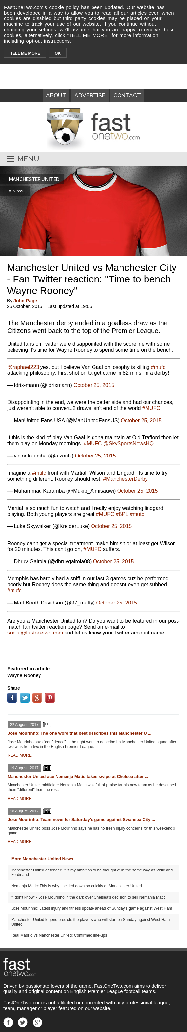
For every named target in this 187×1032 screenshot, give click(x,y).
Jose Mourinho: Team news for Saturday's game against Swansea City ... (81, 819)
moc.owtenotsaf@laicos (35, 632)
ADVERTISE (89, 95)
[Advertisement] (93, 649)
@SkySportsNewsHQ (128, 443)
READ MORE (20, 755)
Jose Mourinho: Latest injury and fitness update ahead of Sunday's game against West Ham (91, 908)
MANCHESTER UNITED (34, 179)
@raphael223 (23, 367)
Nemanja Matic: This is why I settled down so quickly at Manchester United (76, 886)
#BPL (122, 514)
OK (58, 53)
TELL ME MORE (25, 53)
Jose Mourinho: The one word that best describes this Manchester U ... (79, 733)
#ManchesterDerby (125, 479)
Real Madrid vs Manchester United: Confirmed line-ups (59, 935)
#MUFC (151, 408)
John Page (25, 300)
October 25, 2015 (93, 385)
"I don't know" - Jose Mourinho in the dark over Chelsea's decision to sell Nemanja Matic (88, 897)
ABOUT (56, 95)
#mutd (137, 514)
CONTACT (127, 95)
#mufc (158, 367)
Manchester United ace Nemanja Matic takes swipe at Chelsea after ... (78, 776)
